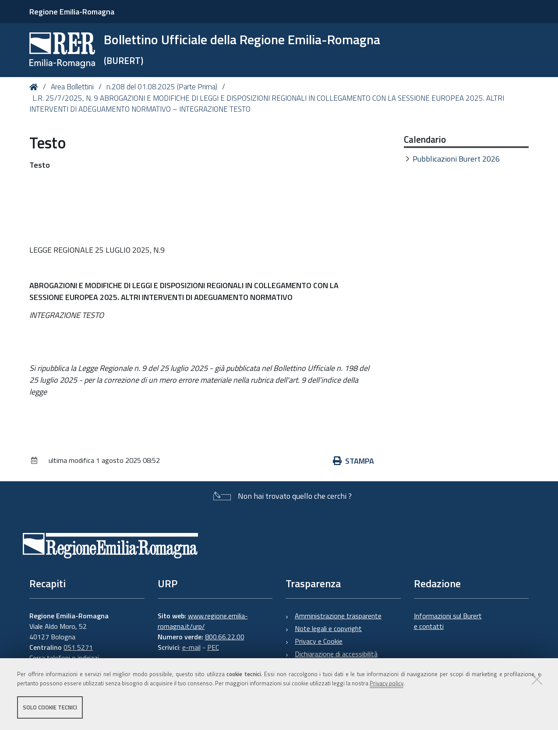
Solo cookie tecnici (50, 707)
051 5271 (78, 647)
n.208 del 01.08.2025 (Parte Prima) (161, 86)
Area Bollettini (72, 86)
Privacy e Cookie (319, 641)
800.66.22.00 (224, 636)
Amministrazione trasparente (338, 615)
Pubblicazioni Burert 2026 (456, 159)
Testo (39, 165)
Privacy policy (386, 683)
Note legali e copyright (328, 628)
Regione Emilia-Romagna (71, 12)
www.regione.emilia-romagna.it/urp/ (203, 620)
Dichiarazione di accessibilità (336, 654)
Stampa (353, 461)
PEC (213, 647)
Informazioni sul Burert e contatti (448, 620)
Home (35, 87)
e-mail (191, 647)
